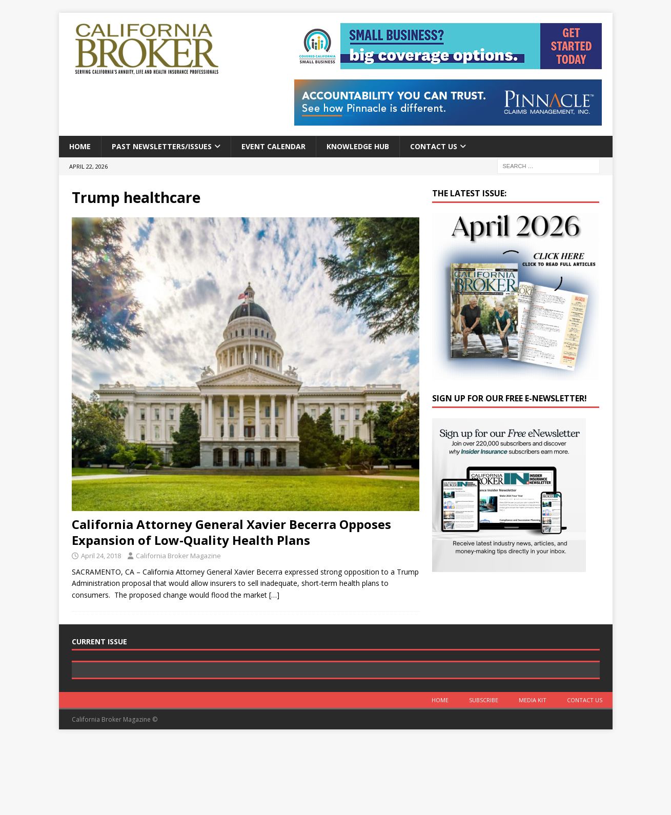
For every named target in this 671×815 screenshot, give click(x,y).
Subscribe (483, 773)
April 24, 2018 (101, 555)
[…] (274, 595)
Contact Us (433, 146)
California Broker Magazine (178, 555)
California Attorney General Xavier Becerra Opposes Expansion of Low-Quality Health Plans (231, 532)
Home (80, 146)
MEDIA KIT (532, 773)
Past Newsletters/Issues (162, 146)
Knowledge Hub (358, 146)
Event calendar (273, 146)
